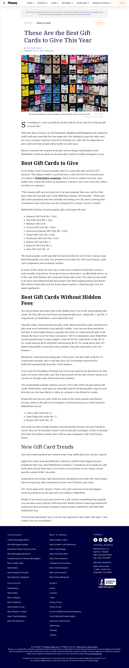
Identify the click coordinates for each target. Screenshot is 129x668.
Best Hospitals (14, 602)
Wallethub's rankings (48, 178)
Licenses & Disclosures (60, 621)
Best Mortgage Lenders (18, 545)
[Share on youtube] (111, 540)
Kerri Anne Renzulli (34, 48)
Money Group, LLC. (52, 647)
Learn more (87, 14)
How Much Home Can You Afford (22, 549)
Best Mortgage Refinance (19, 554)
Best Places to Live (16, 607)
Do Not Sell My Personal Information (65, 612)
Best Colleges (14, 598)
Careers (53, 635)
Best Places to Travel (17, 612)
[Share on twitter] (100, 540)
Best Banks (13, 568)
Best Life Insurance (58, 573)
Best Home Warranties (59, 577)
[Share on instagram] (106, 540)
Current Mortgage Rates (18, 540)
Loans (53, 3)
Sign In (122, 3)
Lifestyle (28, 23)
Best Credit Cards (15, 563)
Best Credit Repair (58, 549)
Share (99, 23)
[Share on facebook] (95, 540)
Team (52, 598)
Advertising (55, 626)
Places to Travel (44, 23)
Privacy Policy (56, 602)
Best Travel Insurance (17, 616)
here (96, 660)
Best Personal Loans (59, 554)
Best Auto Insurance (59, 559)
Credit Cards (82, 3)
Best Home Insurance (59, 568)
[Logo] (13, 3)
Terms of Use (55, 607)
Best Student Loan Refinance (63, 545)
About (52, 588)
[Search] (4, 3)
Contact (53, 593)
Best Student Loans (58, 540)
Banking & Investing (101, 3)
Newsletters (13, 588)
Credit (29, 3)
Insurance (42, 3)
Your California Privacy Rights (63, 616)
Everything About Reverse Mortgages (24, 559)
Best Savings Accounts (18, 573)
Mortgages (66, 3)
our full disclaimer (95, 654)
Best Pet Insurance (16, 621)
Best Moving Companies (18, 577)
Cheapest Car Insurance (60, 563)
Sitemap (53, 630)
